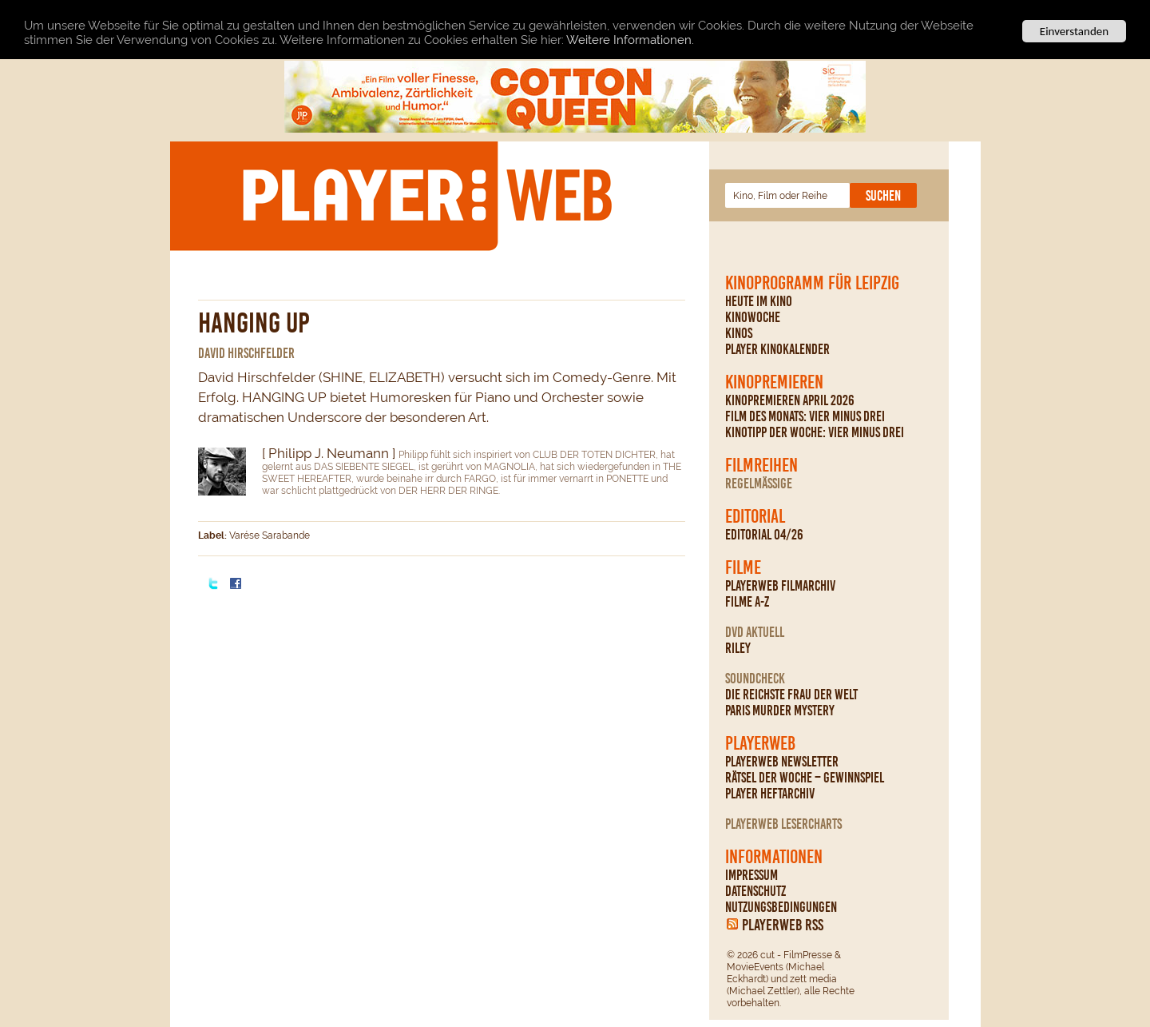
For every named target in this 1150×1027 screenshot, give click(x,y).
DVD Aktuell (754, 632)
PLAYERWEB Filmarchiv (780, 586)
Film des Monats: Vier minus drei (805, 416)
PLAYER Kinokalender (777, 349)
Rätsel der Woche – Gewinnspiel (804, 777)
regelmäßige (758, 483)
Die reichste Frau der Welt (791, 694)
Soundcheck (755, 678)
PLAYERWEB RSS (782, 924)
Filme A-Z (747, 602)
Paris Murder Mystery (780, 710)
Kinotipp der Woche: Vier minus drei (814, 432)
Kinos (738, 333)
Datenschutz (755, 891)
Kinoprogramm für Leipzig (812, 283)
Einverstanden (1074, 31)
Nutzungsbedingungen (781, 907)
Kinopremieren (774, 382)
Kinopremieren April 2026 (790, 400)
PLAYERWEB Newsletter (782, 761)
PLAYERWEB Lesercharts (783, 824)
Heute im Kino (758, 301)
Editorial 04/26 (764, 534)
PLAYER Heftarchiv (770, 793)
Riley (738, 648)
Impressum (751, 875)
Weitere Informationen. (630, 40)
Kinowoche (752, 317)
